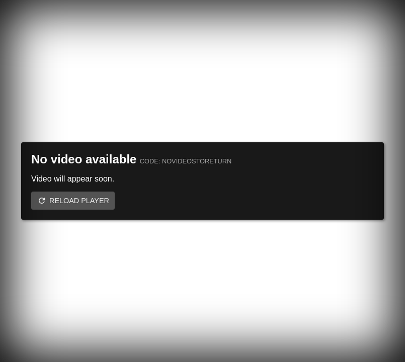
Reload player (79, 201)
